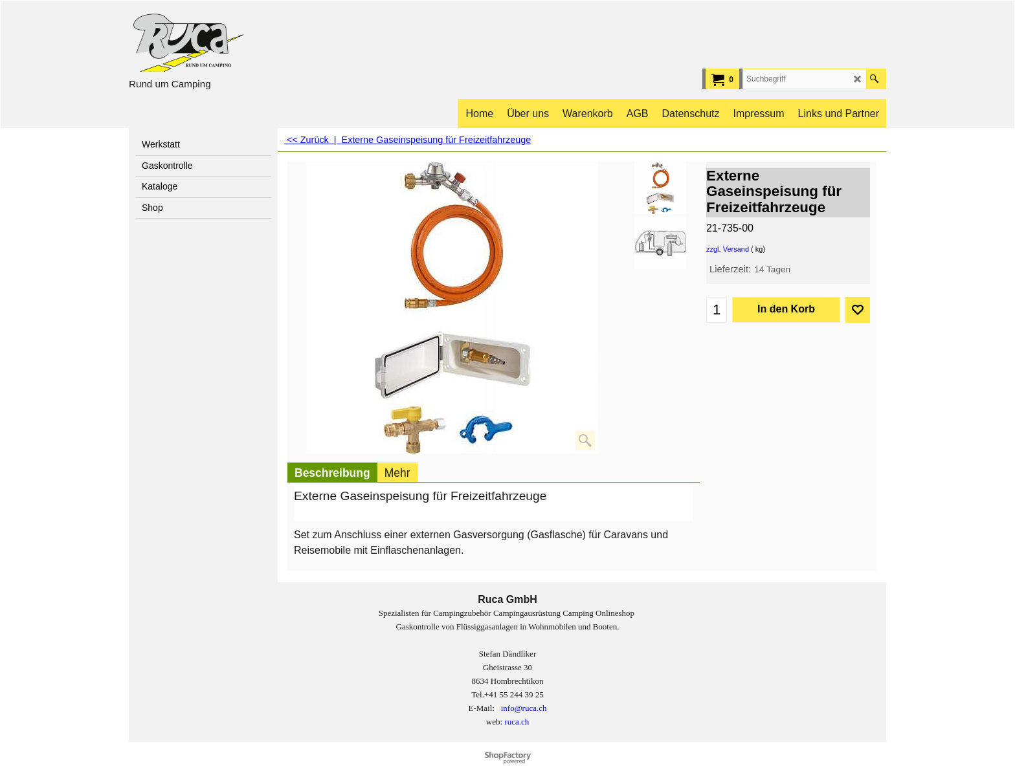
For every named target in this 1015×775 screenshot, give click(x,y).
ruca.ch (516, 721)
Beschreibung (332, 472)
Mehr (397, 472)
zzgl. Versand (727, 249)
